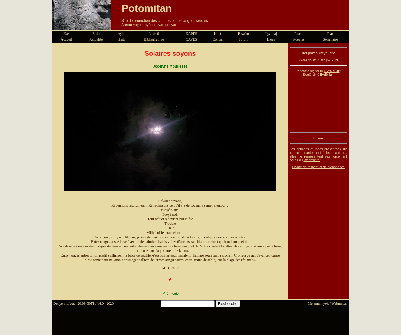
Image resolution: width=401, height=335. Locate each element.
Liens (271, 39)
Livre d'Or (332, 71)
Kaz (66, 34)
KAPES (191, 34)
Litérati (153, 34)
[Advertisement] (318, 106)
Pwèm (298, 34)
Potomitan (146, 8)
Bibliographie (154, 39)
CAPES (191, 39)
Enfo (96, 34)
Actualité (96, 39)
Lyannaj (271, 34)
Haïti (121, 39)
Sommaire (330, 39)
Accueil (66, 39)
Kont (217, 34)
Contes (218, 39)
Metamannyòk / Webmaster (328, 303)
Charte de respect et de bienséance (318, 167)
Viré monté (171, 293)
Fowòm (243, 34)
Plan (330, 34)
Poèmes (298, 39)
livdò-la (326, 74)
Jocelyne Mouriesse (170, 66)
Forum (243, 39)
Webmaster (311, 160)
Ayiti (121, 34)
